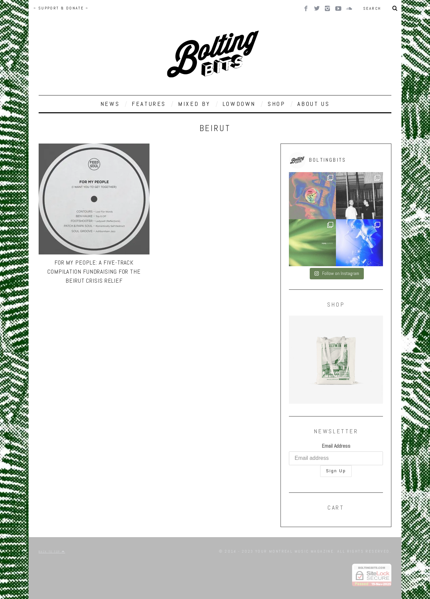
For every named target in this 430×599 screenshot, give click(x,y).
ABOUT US (313, 104)
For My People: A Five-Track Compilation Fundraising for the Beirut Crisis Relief (94, 271)
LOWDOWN (239, 104)
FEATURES (149, 104)
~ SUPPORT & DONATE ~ (61, 8)
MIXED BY (194, 104)
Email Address (336, 445)
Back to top (52, 551)
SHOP (276, 104)
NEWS (110, 104)
